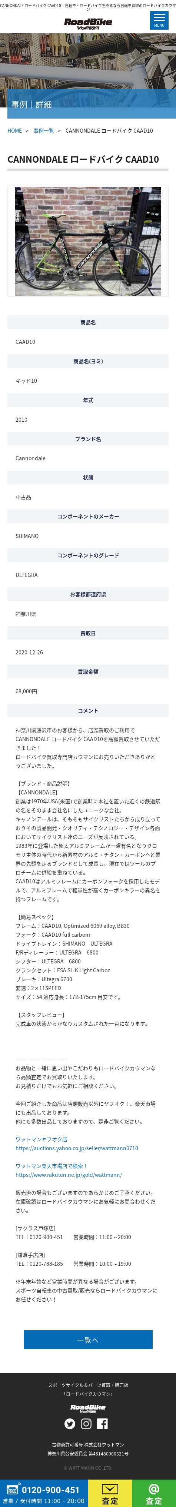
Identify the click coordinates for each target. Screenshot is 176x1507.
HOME (14, 130)
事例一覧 (43, 130)
